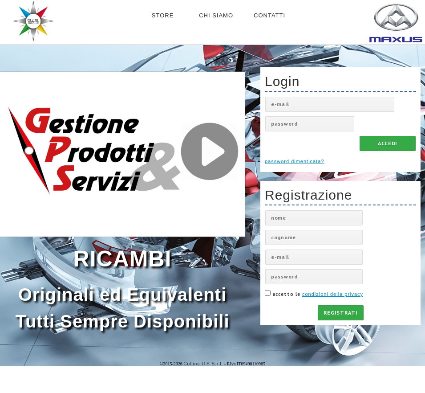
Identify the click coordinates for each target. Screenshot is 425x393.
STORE (163, 15)
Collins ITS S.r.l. (203, 363)
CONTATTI (269, 15)
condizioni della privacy (332, 294)
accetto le (314, 293)
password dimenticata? (294, 161)
